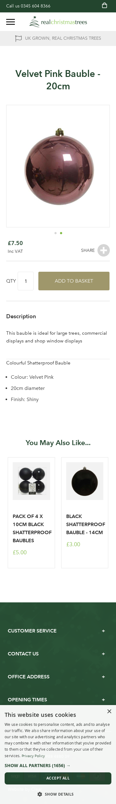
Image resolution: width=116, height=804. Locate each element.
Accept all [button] (58, 778)
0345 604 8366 (35, 6)
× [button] (109, 711)
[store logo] (58, 22)
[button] (55, 233)
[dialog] (58, 754)
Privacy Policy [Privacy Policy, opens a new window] (33, 756)
